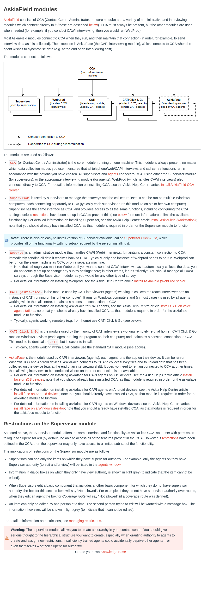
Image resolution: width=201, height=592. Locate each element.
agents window (109, 464)
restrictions (41, 215)
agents (113, 174)
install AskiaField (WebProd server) (160, 281)
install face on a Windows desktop (39, 408)
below (93, 25)
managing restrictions (85, 521)
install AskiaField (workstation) (173, 220)
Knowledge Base (113, 552)
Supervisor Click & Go (140, 238)
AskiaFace (16, 357)
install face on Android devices (36, 394)
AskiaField (11, 20)
